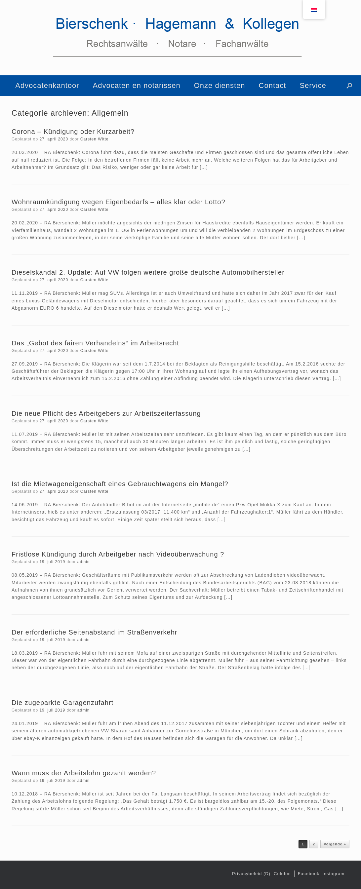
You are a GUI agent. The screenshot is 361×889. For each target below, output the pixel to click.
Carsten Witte (94, 139)
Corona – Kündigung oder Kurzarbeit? (73, 131)
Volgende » (335, 844)
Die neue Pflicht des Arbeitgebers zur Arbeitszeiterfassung (106, 413)
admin (83, 562)
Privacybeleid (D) (251, 873)
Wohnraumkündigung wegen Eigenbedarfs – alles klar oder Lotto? (118, 202)
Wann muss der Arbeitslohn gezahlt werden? (84, 773)
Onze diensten (219, 85)
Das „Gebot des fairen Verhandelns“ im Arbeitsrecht (95, 343)
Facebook (308, 873)
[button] (349, 85)
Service (313, 85)
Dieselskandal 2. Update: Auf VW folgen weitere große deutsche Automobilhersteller (148, 272)
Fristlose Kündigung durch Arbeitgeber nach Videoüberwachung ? (118, 554)
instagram (333, 873)
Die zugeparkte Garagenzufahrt (62, 702)
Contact (272, 85)
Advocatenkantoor (47, 85)
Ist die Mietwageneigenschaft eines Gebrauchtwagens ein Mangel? (120, 483)
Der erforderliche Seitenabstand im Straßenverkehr (94, 632)
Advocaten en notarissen (136, 85)
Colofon (282, 873)
